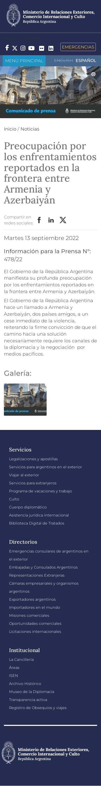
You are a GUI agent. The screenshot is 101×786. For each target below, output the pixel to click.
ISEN (13, 675)
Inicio (10, 129)
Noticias (29, 129)
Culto (14, 499)
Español (86, 60)
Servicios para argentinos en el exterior (45, 467)
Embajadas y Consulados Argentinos (43, 567)
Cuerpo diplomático (28, 507)
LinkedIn (51, 220)
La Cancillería (21, 659)
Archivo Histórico (25, 683)
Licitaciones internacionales (35, 631)
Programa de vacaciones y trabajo (40, 491)
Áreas (14, 667)
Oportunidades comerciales (35, 623)
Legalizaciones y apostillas (33, 459)
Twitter (63, 220)
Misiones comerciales (29, 615)
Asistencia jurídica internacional (39, 515)
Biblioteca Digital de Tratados (36, 523)
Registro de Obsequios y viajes (38, 707)
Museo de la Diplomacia (31, 691)
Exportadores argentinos (32, 599)
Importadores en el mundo (34, 607)
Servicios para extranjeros (32, 483)
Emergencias (78, 46)
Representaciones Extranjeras (36, 575)
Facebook (39, 220)
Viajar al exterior (24, 475)
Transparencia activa (28, 699)
